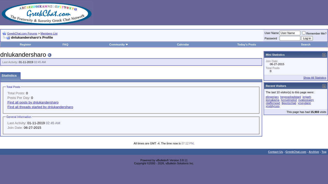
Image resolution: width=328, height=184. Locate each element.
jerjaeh (307, 96)
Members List (48, 33)
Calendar (183, 44)
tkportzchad (289, 103)
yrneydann (304, 103)
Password (271, 38)
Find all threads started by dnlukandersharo (40, 107)
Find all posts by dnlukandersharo (32, 102)
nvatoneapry (306, 99)
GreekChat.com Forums (22, 33)
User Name (272, 32)
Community (118, 44)
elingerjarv (272, 96)
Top (324, 151)
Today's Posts (246, 44)
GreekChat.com (295, 151)
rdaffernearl (273, 103)
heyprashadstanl (290, 96)
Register (25, 44)
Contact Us (275, 151)
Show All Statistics (314, 77)
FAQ (65, 44)
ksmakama (272, 99)
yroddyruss (273, 106)
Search (306, 44)
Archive (314, 151)
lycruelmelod (289, 99)
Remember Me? (314, 33)
